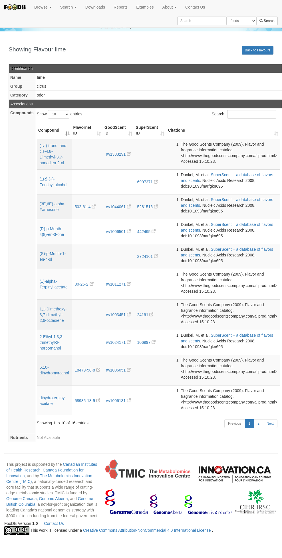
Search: (243, 114)
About (169, 7)
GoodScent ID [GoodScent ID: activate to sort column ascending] (115, 130)
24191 (145, 314)
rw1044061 (118, 206)
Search (68, 7)
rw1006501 (118, 231)
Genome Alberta (53, 498)
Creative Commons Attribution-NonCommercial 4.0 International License (147, 530)
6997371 (147, 182)
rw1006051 (118, 370)
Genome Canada (21, 498)
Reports (121, 7)
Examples (145, 7)
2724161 (147, 256)
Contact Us (195, 7)
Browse (43, 7)
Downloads (95, 7)
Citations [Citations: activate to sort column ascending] (176, 130)
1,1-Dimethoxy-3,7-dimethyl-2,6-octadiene (53, 315)
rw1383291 (118, 154)
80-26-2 (83, 284)
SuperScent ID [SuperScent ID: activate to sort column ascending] (147, 130)
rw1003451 (118, 314)
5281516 (147, 206)
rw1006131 (118, 400)
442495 (146, 231)
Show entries (59, 114)
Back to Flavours (257, 50)
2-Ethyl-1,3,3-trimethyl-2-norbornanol (52, 342)
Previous (234, 423)
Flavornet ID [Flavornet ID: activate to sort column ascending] (82, 130)
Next (270, 423)
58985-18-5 (87, 400)
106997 (146, 342)
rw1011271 (118, 284)
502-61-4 (85, 206)
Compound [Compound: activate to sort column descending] (48, 130)
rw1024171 (118, 342)
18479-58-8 (87, 370)
